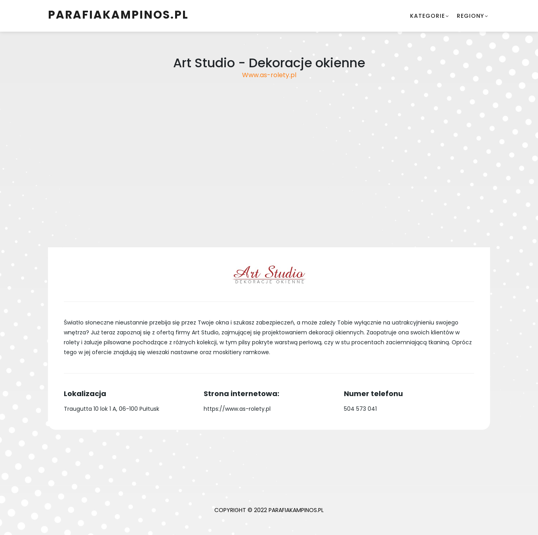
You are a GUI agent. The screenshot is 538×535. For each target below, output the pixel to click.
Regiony (470, 16)
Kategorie (427, 16)
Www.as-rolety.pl (269, 75)
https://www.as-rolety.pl (237, 409)
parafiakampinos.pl (118, 15)
